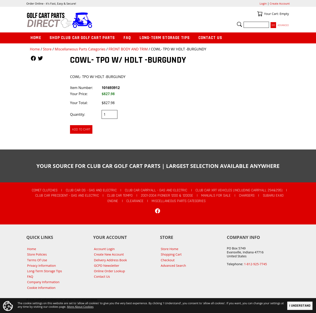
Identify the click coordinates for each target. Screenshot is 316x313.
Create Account (280, 3)
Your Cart (259, 13)
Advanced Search (173, 265)
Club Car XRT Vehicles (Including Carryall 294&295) (239, 190)
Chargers (247, 195)
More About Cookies (80, 307)
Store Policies (37, 254)
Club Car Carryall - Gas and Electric (156, 190)
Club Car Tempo (120, 195)
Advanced (283, 25)
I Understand (300, 305)
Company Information (43, 282)
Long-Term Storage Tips (165, 38)
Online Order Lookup (109, 271)
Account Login (104, 249)
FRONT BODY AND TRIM (128, 49)
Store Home (169, 249)
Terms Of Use (37, 260)
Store (47, 49)
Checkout (168, 260)
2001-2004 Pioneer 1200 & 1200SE (167, 195)
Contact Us (210, 38)
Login (263, 3)
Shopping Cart (171, 254)
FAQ (127, 38)
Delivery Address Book (110, 260)
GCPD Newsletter (106, 265)
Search (239, 24)
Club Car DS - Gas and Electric (91, 190)
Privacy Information (41, 265)
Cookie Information (41, 288)
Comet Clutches (44, 190)
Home (35, 49)
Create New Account (109, 254)
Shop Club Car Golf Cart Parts (82, 38)
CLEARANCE (135, 201)
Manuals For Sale (216, 195)
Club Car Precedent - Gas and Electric (67, 195)
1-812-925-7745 (255, 264)
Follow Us (33, 58)
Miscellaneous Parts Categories (80, 49)
